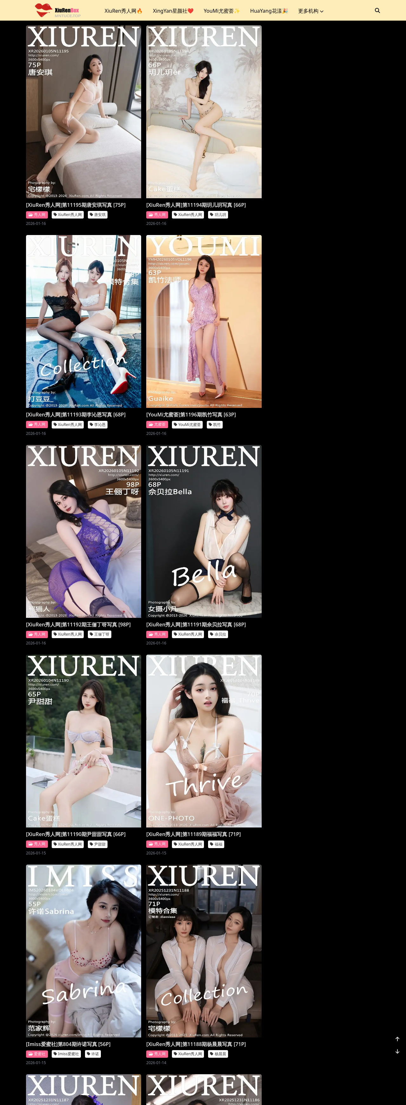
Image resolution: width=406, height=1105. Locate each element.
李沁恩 (278, 176)
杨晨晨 (98, 690)
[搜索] (377, 10)
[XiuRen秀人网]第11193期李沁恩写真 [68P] (246, 163)
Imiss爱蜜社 (246, 512)
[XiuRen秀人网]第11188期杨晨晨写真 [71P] (66, 677)
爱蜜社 (216, 512)
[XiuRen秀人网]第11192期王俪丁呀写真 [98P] (156, 334)
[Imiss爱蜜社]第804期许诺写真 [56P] (248, 502)
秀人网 (37, 176)
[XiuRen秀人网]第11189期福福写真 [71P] (156, 506)
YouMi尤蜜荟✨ (222, 10)
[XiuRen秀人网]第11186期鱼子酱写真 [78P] (246, 677)
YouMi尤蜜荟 (67, 347)
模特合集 (190, 862)
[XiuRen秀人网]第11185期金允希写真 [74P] (66, 849)
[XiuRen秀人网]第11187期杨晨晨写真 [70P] (156, 677)
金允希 (98, 862)
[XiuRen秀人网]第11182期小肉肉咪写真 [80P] (66, 1020)
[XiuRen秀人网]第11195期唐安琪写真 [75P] (66, 163)
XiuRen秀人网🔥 (124, 10)
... (345, 1059)
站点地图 (221, 1092)
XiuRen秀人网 (68, 176)
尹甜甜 (98, 519)
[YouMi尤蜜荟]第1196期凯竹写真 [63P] (64, 334)
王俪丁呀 (190, 347)
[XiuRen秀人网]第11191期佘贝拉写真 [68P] (246, 334)
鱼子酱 (278, 690)
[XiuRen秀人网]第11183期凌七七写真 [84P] (246, 849)
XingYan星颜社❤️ (173, 10)
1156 (360, 1059)
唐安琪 (98, 176)
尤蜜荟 (37, 347)
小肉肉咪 (99, 1033)
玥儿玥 (188, 176)
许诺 (273, 512)
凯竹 (94, 347)
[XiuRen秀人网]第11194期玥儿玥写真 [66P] (156, 163)
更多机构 (311, 10)
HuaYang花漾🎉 (269, 10)
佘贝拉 (278, 347)
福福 (186, 519)
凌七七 (278, 862)
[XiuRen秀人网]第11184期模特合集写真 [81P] (156, 849)
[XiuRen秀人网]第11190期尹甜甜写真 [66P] (66, 506)
